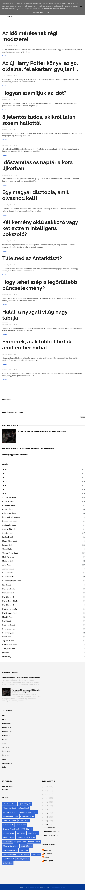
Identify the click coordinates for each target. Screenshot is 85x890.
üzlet (4, 767)
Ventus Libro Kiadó (9, 645)
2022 (4, 477)
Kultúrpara (48, 861)
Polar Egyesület (8, 629)
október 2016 (49, 835)
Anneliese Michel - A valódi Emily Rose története (21, 678)
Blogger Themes (58, 887)
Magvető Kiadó (8, 593)
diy (3, 715)
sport (4, 743)
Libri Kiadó (6, 585)
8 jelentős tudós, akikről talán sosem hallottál (39, 120)
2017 (46, 821)
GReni (46, 857)
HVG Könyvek (8, 557)
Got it (49, 12)
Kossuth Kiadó (8, 577)
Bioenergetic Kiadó (9, 521)
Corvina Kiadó (7, 533)
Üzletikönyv (7, 657)
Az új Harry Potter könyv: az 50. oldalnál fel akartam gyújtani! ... (41, 66)
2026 (4, 493)
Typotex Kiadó (8, 641)
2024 (4, 485)
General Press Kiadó (10, 553)
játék (4, 719)
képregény (6, 727)
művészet (6, 735)
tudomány (6, 751)
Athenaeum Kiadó (9, 513)
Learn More (39, 12)
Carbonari (48, 854)
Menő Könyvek (8, 605)
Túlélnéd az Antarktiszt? (32, 258)
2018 (46, 817)
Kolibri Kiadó (7, 573)
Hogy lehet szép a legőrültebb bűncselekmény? (39, 285)
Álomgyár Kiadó (8, 649)
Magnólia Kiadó (8, 589)
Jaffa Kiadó (6, 565)
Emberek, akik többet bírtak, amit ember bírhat (37, 345)
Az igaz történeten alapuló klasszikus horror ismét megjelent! (26, 691)
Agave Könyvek (8, 501)
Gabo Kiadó (7, 549)
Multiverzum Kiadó (9, 613)
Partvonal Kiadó (8, 625)
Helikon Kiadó (8, 561)
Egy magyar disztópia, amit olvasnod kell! (35, 195)
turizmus (5, 755)
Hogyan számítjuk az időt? (34, 93)
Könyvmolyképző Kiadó (11, 581)
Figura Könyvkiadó (9, 541)
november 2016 (50, 831)
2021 (4, 473)
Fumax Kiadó (7, 545)
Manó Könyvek (8, 597)
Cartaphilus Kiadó (9, 525)
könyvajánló (7, 731)
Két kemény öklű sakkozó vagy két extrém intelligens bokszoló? (40, 228)
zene (4, 759)
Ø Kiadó (5, 653)
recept (5, 739)
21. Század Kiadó (9, 497)
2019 (46, 813)
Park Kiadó (6, 621)
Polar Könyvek (8, 633)
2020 (4, 469)
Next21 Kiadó (7, 617)
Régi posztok (7, 786)
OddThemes (34, 887)
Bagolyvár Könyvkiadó (11, 517)
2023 (4, 481)
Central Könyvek (8, 529)
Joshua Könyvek (8, 569)
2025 (4, 489)
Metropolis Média (9, 609)
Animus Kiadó (7, 509)
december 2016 (50, 828)
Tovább (5, 56)
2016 (46, 825)
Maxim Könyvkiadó (10, 601)
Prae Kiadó (6, 637)
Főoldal (5, 789)
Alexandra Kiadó (8, 505)
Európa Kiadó (7, 537)
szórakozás (6, 747)
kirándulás (6, 723)
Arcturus (47, 850)
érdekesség (7, 763)
